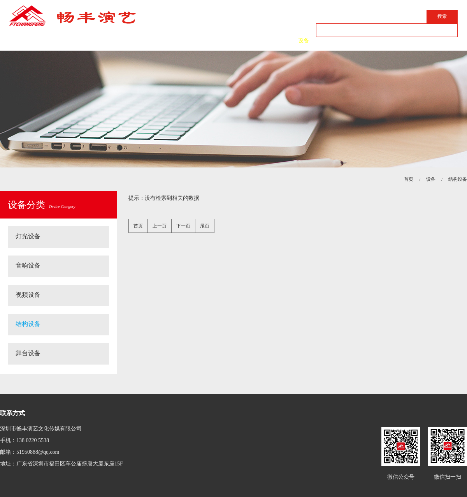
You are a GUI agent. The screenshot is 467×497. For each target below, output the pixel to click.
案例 (256, 41)
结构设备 (457, 179)
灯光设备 (28, 236)
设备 (303, 41)
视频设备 (28, 294)
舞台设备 (28, 353)
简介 (163, 41)
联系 (350, 41)
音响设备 (28, 265)
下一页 (183, 226)
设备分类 (41, 205)
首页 (116, 41)
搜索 (442, 16)
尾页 (204, 226)
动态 (210, 41)
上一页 (160, 226)
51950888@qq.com (38, 452)
